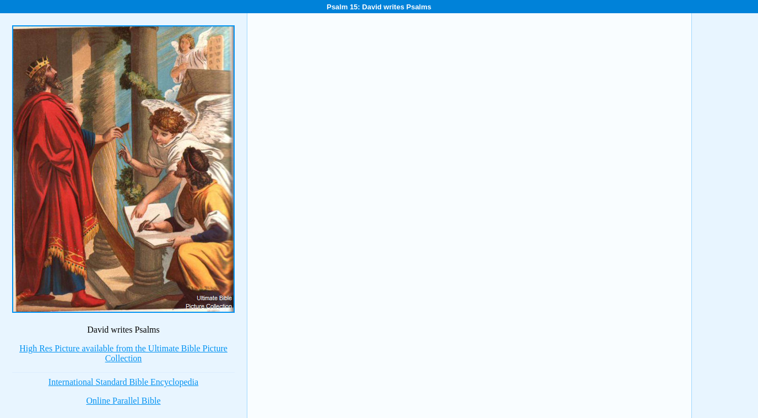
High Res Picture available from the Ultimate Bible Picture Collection (123, 353)
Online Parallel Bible (123, 400)
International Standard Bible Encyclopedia (123, 382)
